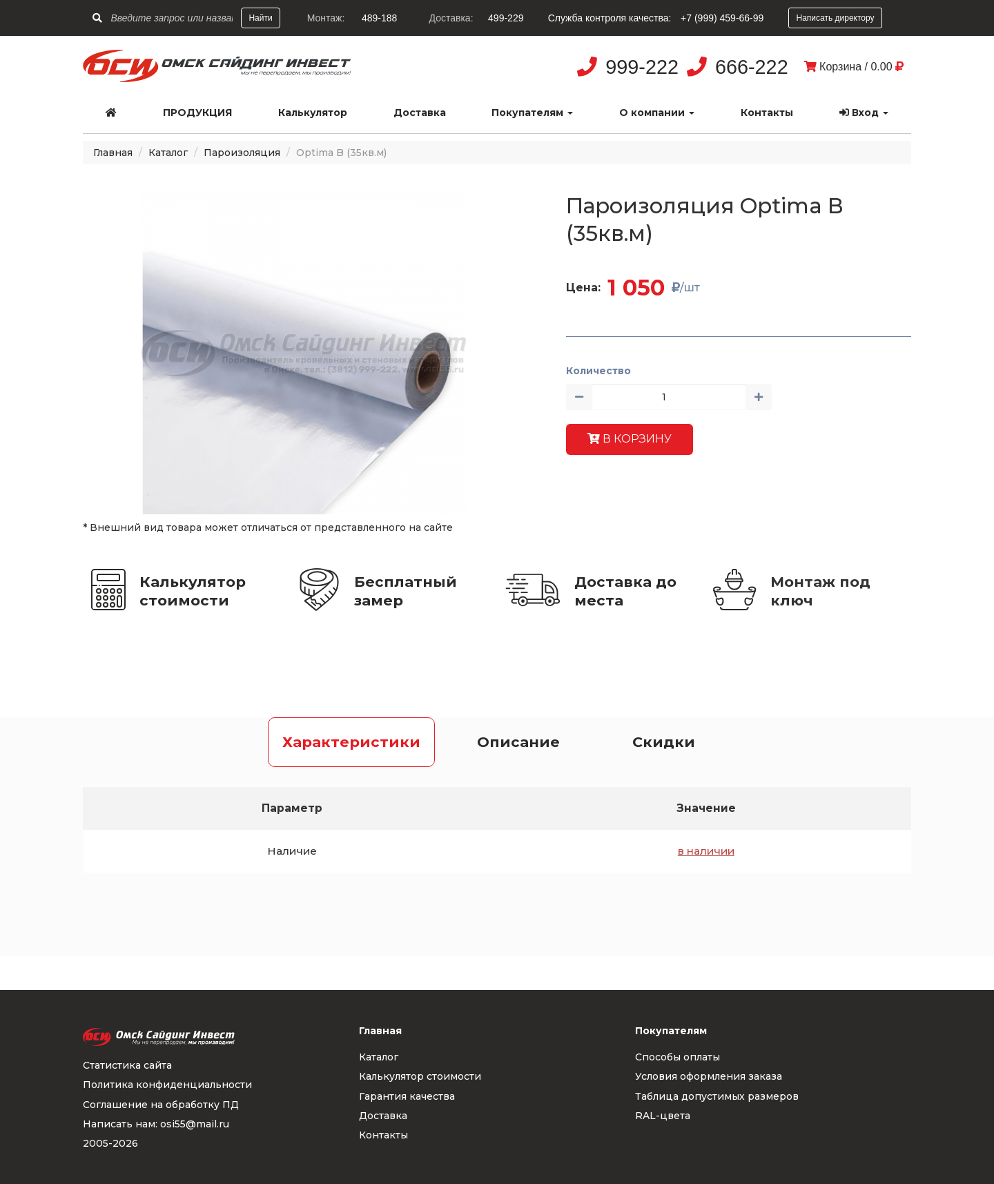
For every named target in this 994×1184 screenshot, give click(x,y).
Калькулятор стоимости (192, 591)
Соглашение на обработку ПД (161, 1104)
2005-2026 (110, 1143)
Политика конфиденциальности (167, 1084)
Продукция (197, 112)
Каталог (168, 152)
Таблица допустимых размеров (717, 1096)
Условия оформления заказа (708, 1076)
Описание (518, 741)
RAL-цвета (662, 1115)
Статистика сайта (127, 1065)
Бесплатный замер (405, 591)
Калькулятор (312, 112)
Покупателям (532, 112)
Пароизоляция (242, 152)
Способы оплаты (677, 1057)
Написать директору (835, 18)
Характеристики (351, 741)
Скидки (663, 741)
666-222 (751, 67)
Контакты (767, 112)
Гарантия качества (407, 1096)
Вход (863, 112)
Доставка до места (625, 591)
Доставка (419, 112)
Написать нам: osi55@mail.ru (156, 1124)
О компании (656, 112)
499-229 (505, 17)
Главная (113, 152)
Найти (260, 18)
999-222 (642, 67)
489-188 (379, 17)
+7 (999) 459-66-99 (722, 17)
